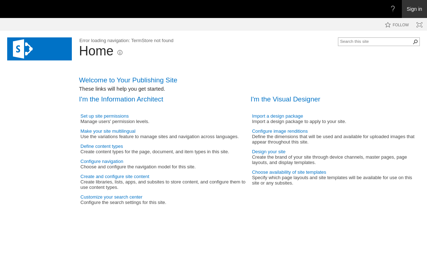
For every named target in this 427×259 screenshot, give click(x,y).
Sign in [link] (414, 9)
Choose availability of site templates (289, 172)
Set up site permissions (104, 116)
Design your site (269, 151)
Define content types (101, 146)
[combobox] (376, 41)
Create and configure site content (114, 176)
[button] (120, 52)
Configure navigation (101, 161)
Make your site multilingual (107, 131)
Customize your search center (111, 197)
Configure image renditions (280, 131)
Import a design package (277, 116)
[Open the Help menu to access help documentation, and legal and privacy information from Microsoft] (393, 9)
